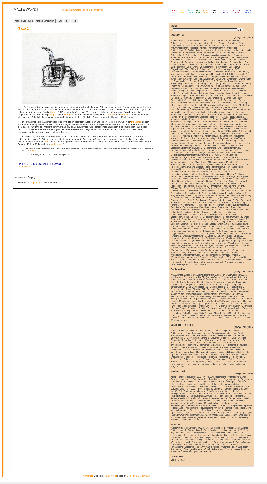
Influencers (211, 396)
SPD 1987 (242, 221)
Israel (46, 141)
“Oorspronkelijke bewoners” (183, 428)
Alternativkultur (177, 45)
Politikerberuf (236, 188)
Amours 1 (209, 331)
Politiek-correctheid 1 (197, 405)
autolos (232, 430)
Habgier (248, 435)
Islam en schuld (225, 396)
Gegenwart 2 (200, 98)
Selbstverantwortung (232, 217)
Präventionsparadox (194, 195)
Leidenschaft (176, 145)
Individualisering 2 (180, 396)
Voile (232, 364)
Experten (227, 86)
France (174, 342)
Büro (187, 69)
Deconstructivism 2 (235, 287)
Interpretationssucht (212, 121)
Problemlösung (244, 195)
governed (190, 291)
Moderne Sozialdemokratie (218, 440)
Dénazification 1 (200, 432)
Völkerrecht (246, 245)
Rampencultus (231, 408)
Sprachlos (203, 224)
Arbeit (199, 52)
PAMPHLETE (224, 11)
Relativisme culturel (192, 359)
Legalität (246, 143)
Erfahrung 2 (202, 83)
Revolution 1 (224, 207)
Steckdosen (201, 226)
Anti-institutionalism (205, 275)
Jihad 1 (243, 296)
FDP (206, 88)
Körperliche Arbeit (213, 136)
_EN (59, 21)
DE (50, 164)
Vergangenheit (222, 240)
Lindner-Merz (210, 148)
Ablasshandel (177, 43)
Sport (185, 410)
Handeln (214, 107)
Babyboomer (223, 57)
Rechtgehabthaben (211, 202)
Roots (203, 310)
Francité (182, 342)
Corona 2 (212, 69)
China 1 (194, 69)
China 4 (203, 69)
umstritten (176, 236)
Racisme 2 (212, 357)
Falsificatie (190, 389)
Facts (219, 289)
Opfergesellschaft (185, 181)
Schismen (206, 212)
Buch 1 (239, 64)
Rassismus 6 (228, 200)
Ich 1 (181, 117)
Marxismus (213, 152)
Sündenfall (230, 226)
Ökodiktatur (220, 176)
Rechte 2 (197, 202)
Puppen (174, 200)
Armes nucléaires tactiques (224, 333)
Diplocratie (175, 340)
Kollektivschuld (245, 131)
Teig (238, 229)
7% (172, 275)
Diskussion (204, 76)
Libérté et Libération (190, 347)
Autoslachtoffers (200, 379)
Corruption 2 (189, 284)
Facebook (210, 289)
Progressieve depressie (241, 405)
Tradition (175, 318)
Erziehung (246, 83)
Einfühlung (220, 79)
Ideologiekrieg (207, 117)
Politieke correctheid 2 (219, 405)
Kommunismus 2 (210, 133)
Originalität (222, 181)
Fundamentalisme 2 (213, 389)
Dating (233, 284)
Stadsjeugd (195, 410)
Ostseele (188, 183)
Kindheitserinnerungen (222, 129)
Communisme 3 (178, 338)
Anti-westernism (234, 275)
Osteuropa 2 (176, 183)
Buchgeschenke (207, 67)
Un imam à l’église (210, 447)
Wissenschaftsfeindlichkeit (199, 257)
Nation (207, 167)
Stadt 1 (221, 224)
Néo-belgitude (202, 352)
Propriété (189, 357)
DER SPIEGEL (228, 74)
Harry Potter (225, 107)
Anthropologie (221, 331)
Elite (247, 386)
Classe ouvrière (224, 335)
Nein (233, 169)
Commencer (238, 335)
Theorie (197, 231)
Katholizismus (227, 437)
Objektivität (204, 174)
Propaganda (177, 408)
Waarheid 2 (213, 417)
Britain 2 (236, 280)
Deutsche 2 (176, 76)
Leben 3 (201, 143)
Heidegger (186, 110)
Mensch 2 (218, 157)
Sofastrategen (202, 219)
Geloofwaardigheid (214, 391)
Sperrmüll (185, 224)
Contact (181, 460)
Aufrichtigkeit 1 (177, 55)
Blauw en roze (217, 382)
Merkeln (218, 160)
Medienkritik (237, 152)
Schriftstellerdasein (179, 214)
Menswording (184, 403)
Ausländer (175, 57)
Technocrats (204, 315)
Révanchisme (177, 447)
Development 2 (178, 289)
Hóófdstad (176, 437)
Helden (208, 110)
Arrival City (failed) (185, 277)
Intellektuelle (176, 121)
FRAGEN (198, 11)
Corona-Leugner (225, 69)
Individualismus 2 (206, 119)
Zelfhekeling (242, 417)
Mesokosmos (229, 160)
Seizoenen (189, 447)
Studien (211, 226)
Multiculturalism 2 (213, 301)
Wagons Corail (177, 366)
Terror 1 (245, 229)
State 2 (184, 315)
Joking (174, 299)
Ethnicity (196, 289)
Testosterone (229, 315)
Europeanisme (177, 389)
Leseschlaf (175, 148)
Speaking (175, 315)
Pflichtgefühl (176, 188)
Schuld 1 (194, 214)
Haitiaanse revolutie (215, 393)
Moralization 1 (196, 301)
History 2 (225, 291)
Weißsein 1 (229, 250)
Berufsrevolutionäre (236, 60)
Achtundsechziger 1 (216, 428)
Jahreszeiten (198, 437)
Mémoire (224, 347)
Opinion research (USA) (214, 303)
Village (221, 318)
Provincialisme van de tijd (211, 408)
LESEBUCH (205, 11)
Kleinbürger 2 (219, 131)
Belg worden (246, 379)
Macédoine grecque (195, 440)
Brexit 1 (200, 280)
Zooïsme (187, 420)
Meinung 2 (216, 155)
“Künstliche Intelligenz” (197, 41)
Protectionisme (191, 408)
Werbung (215, 252)
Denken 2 (191, 74)
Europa (218, 86)
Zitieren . (204, 264)
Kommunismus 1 (193, 133)
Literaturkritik (211, 150)
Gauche (191, 342)
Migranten (175, 162)
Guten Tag (186, 107)
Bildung (224, 62)
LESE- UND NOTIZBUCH (93, 10)
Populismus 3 (180, 193)
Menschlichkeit (194, 160)
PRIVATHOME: (75, 10)
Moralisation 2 (208, 350)
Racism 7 (237, 306)
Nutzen (194, 174)
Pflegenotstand (229, 186)
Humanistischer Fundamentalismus (234, 114)
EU (203, 289)
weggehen (217, 250)
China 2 (244, 280)
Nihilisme (231, 352)
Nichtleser (219, 171)
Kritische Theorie (237, 138)
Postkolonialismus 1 (217, 193)
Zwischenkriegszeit (179, 264)
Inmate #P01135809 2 (226, 119)
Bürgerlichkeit (177, 69)
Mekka (174, 403)
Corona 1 (204, 338)
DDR (237, 69)
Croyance (215, 338)
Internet (198, 121)
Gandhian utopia (231, 289)
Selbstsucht (196, 217)
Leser (241, 145)
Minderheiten (187, 162)
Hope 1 (234, 291)
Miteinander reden (216, 162)
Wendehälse (203, 252)
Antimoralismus (224, 50)
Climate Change (204, 282)
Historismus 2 (177, 114)
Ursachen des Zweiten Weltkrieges (208, 238)
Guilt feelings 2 (203, 291)
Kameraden (241, 126)
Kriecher (204, 138)
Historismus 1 (239, 112)
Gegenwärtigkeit (215, 98)
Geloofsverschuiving (195, 391)
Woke (233, 417)
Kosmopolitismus (191, 138)
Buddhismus (234, 67)
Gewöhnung (226, 102)
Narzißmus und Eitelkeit (192, 167)
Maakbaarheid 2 (204, 401)
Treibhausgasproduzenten (231, 231)
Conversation (193, 338)
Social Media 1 (199, 313)
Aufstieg (215, 55)
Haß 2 (242, 107)
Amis (200, 331)
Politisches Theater (217, 190)
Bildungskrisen (236, 62)
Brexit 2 (209, 280)
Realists (202, 308)
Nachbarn (175, 167)
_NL (74, 21)
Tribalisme (211, 412)
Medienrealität (177, 155)
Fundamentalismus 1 (199, 95)
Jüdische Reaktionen (201, 126)
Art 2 (220, 277)
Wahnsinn (221, 248)
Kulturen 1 (219, 141)
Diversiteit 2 (204, 386)
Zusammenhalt (216, 262)
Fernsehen (214, 88)
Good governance (179, 393)
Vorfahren (191, 248)
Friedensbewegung (179, 95)
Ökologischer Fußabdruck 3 (220, 179)
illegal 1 (232, 117)
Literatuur (175, 401)
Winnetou (225, 255)
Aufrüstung (206, 55)
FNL (208, 91)
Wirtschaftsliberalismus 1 (215, 449)
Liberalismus (188, 148)
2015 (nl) (201, 428)
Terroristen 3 (207, 410)
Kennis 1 (206, 398)
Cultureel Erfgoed (211, 384)
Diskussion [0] (24, 166)
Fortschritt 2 (229, 91)
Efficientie (238, 386)
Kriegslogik (223, 138)
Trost (203, 233)
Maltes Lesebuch (24, 21)
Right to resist (193, 310)
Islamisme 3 (205, 345)
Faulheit (198, 88)
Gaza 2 (23, 28)
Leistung (188, 145)
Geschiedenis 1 (232, 391)
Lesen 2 (224, 145)
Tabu (198, 447)
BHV (239, 430)
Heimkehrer (197, 110)
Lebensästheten (233, 143)
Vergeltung (235, 240)
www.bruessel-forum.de (238, 449)
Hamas (53, 112)
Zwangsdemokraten (233, 262)
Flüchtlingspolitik (197, 91)
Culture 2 (214, 284)
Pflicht (241, 186)
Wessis (237, 252)
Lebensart (220, 143)
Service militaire (186, 361)
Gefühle (175, 98)
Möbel (223, 164)
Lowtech (174, 152)
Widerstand (56, 144)
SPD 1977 (231, 221)
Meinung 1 (205, 155)
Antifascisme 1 (235, 331)
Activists (179, 275)
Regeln (199, 205)
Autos (213, 57)
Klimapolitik (231, 131)
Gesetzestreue (230, 100)
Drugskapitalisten (235, 432)
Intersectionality (204, 296)
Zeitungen (175, 452)
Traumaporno (199, 412)
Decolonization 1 (217, 287)
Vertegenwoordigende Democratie (187, 415)
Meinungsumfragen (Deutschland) (186, 157)
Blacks (212, 335)
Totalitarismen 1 (210, 231)
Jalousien (224, 124)
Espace (223, 340)
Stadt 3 (229, 224)
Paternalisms (233, 303)
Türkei (218, 233)
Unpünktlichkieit (225, 236)
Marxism (222, 299)
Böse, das (194, 64)
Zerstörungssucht (233, 259)
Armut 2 (219, 52)
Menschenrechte (178, 160)
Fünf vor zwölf (216, 95)
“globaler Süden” (178, 41)
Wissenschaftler (178, 257)
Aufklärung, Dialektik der (235, 52)
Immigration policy (194, 294)
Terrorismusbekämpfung (182, 231)
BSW (232, 64)
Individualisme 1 (197, 396)
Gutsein (196, 107)
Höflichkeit (201, 114)
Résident (207, 359)
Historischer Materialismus (219, 112)
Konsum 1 (187, 136)
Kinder (189, 129)
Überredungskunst (231, 233)
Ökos (173, 181)
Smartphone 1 (188, 219)
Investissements (178, 345)
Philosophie (225, 354)
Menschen (136, 121)
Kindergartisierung (201, 129)
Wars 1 (229, 318)
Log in (173, 460)
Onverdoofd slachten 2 (224, 442)
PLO (173, 306)
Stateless (193, 315)
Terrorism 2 (217, 315)
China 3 (174, 282)
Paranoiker (231, 183)
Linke (220, 148)
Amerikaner (202, 45)
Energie (192, 81)
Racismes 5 (224, 357)
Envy (188, 289)
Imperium (175, 119)
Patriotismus (215, 186)
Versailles (222, 243)
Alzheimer (190, 45)
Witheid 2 (224, 417)
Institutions (190, 296)
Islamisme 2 (192, 345)
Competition (241, 282)
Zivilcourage (187, 452)
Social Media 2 (214, 313)
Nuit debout (242, 352)
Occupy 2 (231, 174)
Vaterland (183, 240)
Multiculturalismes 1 (225, 350)
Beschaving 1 (189, 382)
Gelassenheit (177, 100)
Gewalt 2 (175, 102)
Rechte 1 (187, 202)
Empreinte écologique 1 (192, 340)
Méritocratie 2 (177, 350)
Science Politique (237, 359)
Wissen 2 (236, 255)
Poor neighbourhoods (186, 306)
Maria (194, 152)
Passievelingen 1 (178, 405)
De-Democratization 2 (198, 287)
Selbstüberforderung (212, 217)
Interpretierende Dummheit (235, 121)
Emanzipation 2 (181, 81)
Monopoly (196, 350)
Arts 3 (240, 333)
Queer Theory (225, 306)
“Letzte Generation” (218, 41)
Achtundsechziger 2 (203, 43)
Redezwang (240, 202)
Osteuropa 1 (241, 181)
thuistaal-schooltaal (223, 410)
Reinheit (230, 205)
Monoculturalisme (212, 403)
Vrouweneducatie (178, 417)
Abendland (234, 41)
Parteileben (176, 186)
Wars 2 (237, 318)
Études (246, 340)
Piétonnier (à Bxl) (179, 444)
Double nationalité (217, 432)
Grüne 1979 (238, 105)
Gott (200, 105)
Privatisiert (220, 195)
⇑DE (237, 271)
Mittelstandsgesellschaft (208, 164)
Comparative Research (224, 282)
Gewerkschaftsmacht (209, 102)
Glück (186, 105)
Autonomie (190, 335)
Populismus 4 (193, 193)
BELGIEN (182, 11)
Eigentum (209, 79)
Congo (188, 432)
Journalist (175, 126)
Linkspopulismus (178, 150)
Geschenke (203, 100)
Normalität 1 (231, 171)
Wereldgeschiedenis (193, 449)
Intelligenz (188, 121)
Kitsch (236, 129)
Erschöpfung (215, 83)
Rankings (247, 306)
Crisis (199, 384)
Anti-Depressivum (217, 48)
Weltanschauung (178, 252)
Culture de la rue (228, 338)
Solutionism (243, 313)
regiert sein (209, 205)
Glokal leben (176, 105)
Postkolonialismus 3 (237, 193)
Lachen (174, 143)
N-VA (244, 440)
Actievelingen (191, 377)
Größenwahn (225, 105)
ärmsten (126, 114)
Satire (217, 210)
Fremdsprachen (217, 93)
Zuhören (204, 262)
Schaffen (226, 210)
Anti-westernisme (218, 377)
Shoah (246, 217)
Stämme (174, 226)
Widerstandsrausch (191, 255)
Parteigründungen (244, 442)
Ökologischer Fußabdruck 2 (194, 179)
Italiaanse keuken (179, 398)
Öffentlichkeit (208, 176)
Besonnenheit (177, 62)
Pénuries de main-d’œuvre (206, 354)
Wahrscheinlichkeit (194, 250)
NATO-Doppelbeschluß (207, 169)
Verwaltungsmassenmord (227, 245)
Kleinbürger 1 (205, 131)
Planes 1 (244, 303)
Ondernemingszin (230, 403)
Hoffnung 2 (190, 114)
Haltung (204, 107)
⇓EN (237, 37)
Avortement (202, 335)
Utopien (174, 240)
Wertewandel (227, 252)
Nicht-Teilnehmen (205, 171)
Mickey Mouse (243, 160)
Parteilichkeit (188, 186)
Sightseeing (200, 361)
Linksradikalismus (195, 150)
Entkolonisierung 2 (206, 81)
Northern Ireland (182, 442)
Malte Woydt (110, 475)
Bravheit (218, 64)
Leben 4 (210, 143)
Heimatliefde (232, 393)
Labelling (193, 299)
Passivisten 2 (202, 186)
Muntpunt (236, 440)
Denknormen (204, 74)
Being (173, 280)
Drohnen (235, 76)
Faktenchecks (239, 86)
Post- (204, 193)
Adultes (174, 331)
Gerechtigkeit (190, 100)
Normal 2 (176, 303)
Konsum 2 (198, 136)
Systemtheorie (184, 229)
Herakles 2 (229, 110)
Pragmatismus (177, 195)
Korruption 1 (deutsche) (233, 136)
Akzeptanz (232, 43)
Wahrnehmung (177, 250)
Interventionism (220, 296)
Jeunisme (244, 345)
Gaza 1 (227, 435)
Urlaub (187, 238)
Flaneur (174, 91)
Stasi (182, 226)
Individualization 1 (227, 294)
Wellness (240, 250)
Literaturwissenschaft (228, 150)
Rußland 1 (185, 210)
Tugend (210, 233)
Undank (186, 236)
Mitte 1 (185, 164)
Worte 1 (174, 259)
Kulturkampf (231, 141)
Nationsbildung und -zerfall (183, 169)
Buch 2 (247, 64)
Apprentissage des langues (198, 333)
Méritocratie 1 (236, 347)
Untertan (238, 236)
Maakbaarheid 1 (188, 401)
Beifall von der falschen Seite (199, 60)
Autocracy (242, 277)
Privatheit (209, 195)
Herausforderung (243, 110)
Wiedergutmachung (211, 255)
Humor (174, 117)
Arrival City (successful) (206, 277)
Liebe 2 (198, 148)
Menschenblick (231, 157)
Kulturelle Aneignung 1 (181, 141)
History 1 (215, 291)
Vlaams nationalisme (214, 415)
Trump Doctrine (187, 318)
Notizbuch (176, 424)
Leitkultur (197, 145)
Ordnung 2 (211, 181)
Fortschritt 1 (217, 91)
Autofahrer (204, 57)
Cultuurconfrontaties (230, 384)
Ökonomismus (241, 179)
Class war (190, 282)
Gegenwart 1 (186, 98)
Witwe (229, 257)
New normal (236, 301)
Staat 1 (213, 224)
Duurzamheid (226, 386)
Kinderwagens (241, 437)
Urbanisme (216, 364)
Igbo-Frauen (221, 117)
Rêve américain (220, 359)
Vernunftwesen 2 (208, 243)
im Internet (33, 150)
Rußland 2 (197, 210)
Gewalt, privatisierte (189, 102)
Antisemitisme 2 (195, 430)
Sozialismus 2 (208, 221)
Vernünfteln (177, 243)
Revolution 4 (179, 310)
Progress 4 (212, 306)
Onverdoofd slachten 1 (201, 442)
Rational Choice (179, 308)
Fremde (204, 93)
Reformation (176, 205)
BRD (226, 64)
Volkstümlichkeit (178, 248)
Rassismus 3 (236, 444)
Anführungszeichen (179, 48)
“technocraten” (177, 377)
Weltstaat (192, 252)
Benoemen (177, 382)
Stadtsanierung (241, 224)
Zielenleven (176, 420)
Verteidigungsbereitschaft (182, 245)
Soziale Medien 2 (178, 221)
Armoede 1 (186, 379)
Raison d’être (238, 357)
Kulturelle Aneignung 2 (203, 141)
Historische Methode (196, 112)
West (173, 320)
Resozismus (204, 207)
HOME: (65, 10)
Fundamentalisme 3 (233, 389)
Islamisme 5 (239, 396)
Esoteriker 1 (176, 86)
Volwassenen (231, 415)
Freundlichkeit (232, 93)
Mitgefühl (230, 162)
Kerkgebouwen (235, 398)
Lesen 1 (215, 145)
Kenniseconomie (219, 398)
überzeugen (246, 233)
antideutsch (232, 48)
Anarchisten (239, 45)
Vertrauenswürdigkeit (204, 245)
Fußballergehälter (214, 435)
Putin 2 (190, 200)
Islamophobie (232, 345)
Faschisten (188, 88)
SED (242, 214)
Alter (241, 43)
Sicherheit (175, 219)
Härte (234, 107)
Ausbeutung (226, 55)
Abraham (189, 43)
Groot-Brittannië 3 (197, 393)
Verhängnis (247, 240)
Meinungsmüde (230, 155)
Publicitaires (200, 357)
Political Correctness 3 (218, 188)
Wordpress (88, 475)
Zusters (196, 420)
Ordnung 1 (200, 181)
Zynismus (194, 264)
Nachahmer (244, 164)
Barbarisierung (177, 60)
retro (214, 207)
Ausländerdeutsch (190, 57)
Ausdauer (238, 55)
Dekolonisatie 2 (178, 386)
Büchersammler (178, 67)
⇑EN (243, 327)
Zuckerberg (193, 262)
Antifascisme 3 (177, 333)
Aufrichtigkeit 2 (192, 55)
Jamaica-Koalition (238, 124)
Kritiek (246, 398)
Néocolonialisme (218, 352)
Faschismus (176, 88)
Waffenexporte (227, 447)
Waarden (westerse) (197, 417)
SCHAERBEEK (236, 11)
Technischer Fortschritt (225, 229)
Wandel (208, 250)
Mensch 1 (207, 157)
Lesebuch (57, 164)
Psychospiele (239, 198)
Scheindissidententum (190, 212)
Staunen (190, 226)
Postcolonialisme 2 (240, 354)
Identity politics (177, 294)
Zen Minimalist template (138, 475)
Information (232, 342)
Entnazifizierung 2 (236, 81)
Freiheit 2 (185, 93)
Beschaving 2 (203, 382)
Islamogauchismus (192, 124)
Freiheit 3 (195, 93)
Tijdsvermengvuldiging (181, 412)
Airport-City (189, 275)
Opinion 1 (175, 354)
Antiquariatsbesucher (242, 50)
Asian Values (230, 277)
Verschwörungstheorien (238, 243)
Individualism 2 (210, 294)
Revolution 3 (237, 207)
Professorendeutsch (180, 198)
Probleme (231, 195)
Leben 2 (191, 143)
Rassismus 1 (201, 200)
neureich (191, 171)
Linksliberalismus (232, 148)
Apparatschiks (189, 52)
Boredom (182, 280)
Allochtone (192, 331)
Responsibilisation (233, 308)
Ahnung (222, 43)
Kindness (182, 299)
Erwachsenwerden (231, 83)
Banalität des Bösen (240, 57)
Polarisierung (200, 188)
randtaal (225, 444)
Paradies (220, 183)
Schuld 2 (203, 214)
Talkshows (197, 229)
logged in (35, 182)
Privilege (202, 306)
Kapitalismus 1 (177, 129)
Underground (197, 236)
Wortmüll (192, 259)
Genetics (244, 289)
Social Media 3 (230, 313)
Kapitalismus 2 (212, 437)
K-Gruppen (218, 126)
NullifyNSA (187, 303)
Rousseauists (214, 310)
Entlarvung (221, 81)
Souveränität (245, 219)
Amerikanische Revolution (220, 45)
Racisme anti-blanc (211, 444)
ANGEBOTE (174, 11)
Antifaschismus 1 (178, 50)
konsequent (225, 133)
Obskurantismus (218, 174)
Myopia (225, 301)
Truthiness (201, 318)
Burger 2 (242, 382)
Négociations (188, 352)
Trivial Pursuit (193, 233)
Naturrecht (224, 169)
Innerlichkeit (243, 119)
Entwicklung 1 (177, 83)
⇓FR (243, 37)
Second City (237, 310)
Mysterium (232, 164)
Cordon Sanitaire (187, 384)
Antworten (176, 52)
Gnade (194, 105)
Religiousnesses (215, 308)
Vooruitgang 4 (245, 415)
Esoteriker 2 (188, 86)
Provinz (210, 198)
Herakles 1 (218, 110)
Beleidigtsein (219, 60)
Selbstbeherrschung (180, 217)
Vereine (210, 240)
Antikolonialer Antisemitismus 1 (202, 50)
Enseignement (211, 340)
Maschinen (225, 152)
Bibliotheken (213, 62)
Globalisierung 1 (241, 102)
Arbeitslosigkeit (211, 430)
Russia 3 (226, 310)
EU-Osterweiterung (204, 86)
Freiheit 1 (175, 93)
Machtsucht (185, 152)
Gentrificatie (237, 435)
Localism (202, 299)
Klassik (194, 131)
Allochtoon (204, 377)
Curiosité (242, 338)
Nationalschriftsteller (236, 167)
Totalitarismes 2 (178, 364)
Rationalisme (245, 408)
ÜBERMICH (190, 11)
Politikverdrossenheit (197, 190)
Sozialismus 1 (194, 221)
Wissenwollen (218, 257)
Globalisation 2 (177, 291)
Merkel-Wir (208, 160)
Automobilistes (177, 335)
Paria (240, 183)
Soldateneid (215, 219)
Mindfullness (200, 162)
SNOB (188, 313)
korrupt (51, 114)
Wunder (201, 259)
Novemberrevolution (180, 174)
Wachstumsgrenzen (207, 248)
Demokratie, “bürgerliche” (224, 72)
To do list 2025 (240, 361)
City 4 (182, 282)
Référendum (176, 359)
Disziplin (214, 76)
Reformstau (189, 205)
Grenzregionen (211, 105)
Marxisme (214, 347)
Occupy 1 (197, 303)
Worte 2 (183, 259)
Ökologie (231, 176)
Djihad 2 (215, 386)
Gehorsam (237, 98)
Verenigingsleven (225, 412)
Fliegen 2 (183, 91)
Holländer (212, 114)
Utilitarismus (241, 238)
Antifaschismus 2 (178, 430)
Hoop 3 (242, 393)
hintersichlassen (178, 112)
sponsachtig (176, 410)
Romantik (175, 210)
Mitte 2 (192, 164)
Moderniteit (197, 403)
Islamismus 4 (177, 124)
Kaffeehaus (229, 126)
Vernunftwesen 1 (191, 243)
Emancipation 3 (178, 435)
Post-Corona (195, 444)
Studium (220, 226)
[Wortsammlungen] (202, 452)
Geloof (182, 391)
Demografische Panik (201, 72)
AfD (215, 43)
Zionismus (248, 259)
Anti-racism (220, 275)
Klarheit (244, 129)
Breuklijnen (231, 382)
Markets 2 (212, 299)
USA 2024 (230, 238)
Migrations (184, 301)
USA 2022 (211, 318)
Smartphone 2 (177, 313)
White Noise (182, 320)
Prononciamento (198, 198)
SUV (230, 361)
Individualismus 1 (189, 119)
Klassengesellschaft (180, 131)
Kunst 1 (242, 141)
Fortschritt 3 (242, 91)
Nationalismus (218, 167)
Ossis (231, 181)
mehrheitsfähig (192, 155)
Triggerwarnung (178, 233)
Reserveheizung (190, 207)
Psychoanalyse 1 (223, 198)
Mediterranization (236, 299)
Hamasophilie (219, 342)
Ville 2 (225, 364)
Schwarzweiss (231, 214)
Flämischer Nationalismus (233, 88)
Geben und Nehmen (242, 95)
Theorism (241, 315)
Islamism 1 (233, 296)
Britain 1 (227, 280)
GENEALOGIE (248, 11)
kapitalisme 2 (194, 398)
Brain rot (191, 280)
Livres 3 (204, 347)
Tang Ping (208, 229)
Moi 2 (187, 350)
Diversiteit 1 (191, 386)
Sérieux (174, 361)
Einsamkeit (232, 79)
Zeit (222, 259)
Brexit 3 (217, 280)
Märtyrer (203, 152)
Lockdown (244, 150)
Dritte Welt (225, 76)
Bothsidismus (207, 64)
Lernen (206, 145)
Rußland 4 (208, 210)
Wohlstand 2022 (241, 257)
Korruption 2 (176, 138)
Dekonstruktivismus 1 (180, 72)
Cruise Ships (203, 284)
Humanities (244, 291)
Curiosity (224, 284)
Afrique (182, 331)
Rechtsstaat (227, 202)
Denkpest (215, 74)
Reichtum (220, 205)
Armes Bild (209, 52)
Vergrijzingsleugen (243, 412)
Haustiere (175, 110)
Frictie (200, 389)
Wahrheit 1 (233, 248)
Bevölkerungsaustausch (196, 62)
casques (179, 432)
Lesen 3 (233, 145)
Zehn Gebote (213, 259)
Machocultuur (220, 401)
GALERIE (214, 11)
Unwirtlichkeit (177, 238)
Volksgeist (240, 364)
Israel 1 (206, 124)
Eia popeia (199, 79)
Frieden (244, 93)
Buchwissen (221, 67)
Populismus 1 (233, 190)
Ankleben (194, 48)
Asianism (223, 430)
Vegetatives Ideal (197, 240)
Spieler (194, 224)
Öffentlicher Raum (192, 176)
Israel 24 (187, 437)
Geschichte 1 (216, 100)
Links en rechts (178, 440)
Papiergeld (210, 183)
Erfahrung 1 (190, 83)
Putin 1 (182, 200)
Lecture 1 (175, 347)
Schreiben (231, 212)
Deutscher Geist (190, 76)
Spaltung (221, 221)
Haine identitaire (204, 342)
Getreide (243, 100)
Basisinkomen (215, 379)
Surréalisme (220, 361)
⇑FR (250, 373)
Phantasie (188, 188)
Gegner (227, 98)
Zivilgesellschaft (179, 262)
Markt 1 (231, 401)
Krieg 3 (213, 138)
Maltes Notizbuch (45, 21)
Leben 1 (182, 143)
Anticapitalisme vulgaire (237, 428)
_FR (67, 21)
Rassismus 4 (215, 200)
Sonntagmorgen (230, 219)
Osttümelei (198, 183)
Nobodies (247, 301)
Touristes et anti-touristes (198, 364)
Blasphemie (182, 64)
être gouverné (235, 340)
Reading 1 (192, 308)
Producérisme (177, 357)
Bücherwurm (192, 67)
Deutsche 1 (242, 74)
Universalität (210, 236)
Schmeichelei (219, 212)
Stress (211, 361)
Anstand (203, 48)
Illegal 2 (240, 117)
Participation (186, 354)
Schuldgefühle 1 (216, 214)
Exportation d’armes (195, 435)
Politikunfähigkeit (178, 190)
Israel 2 (214, 124)
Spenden (175, 224)
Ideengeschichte (192, 117)
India (250, 393)
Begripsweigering (231, 379)
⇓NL (250, 37)
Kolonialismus (178, 133)
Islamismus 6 (218, 345)
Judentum (185, 126)
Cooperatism (176, 284)
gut (178, 107)
